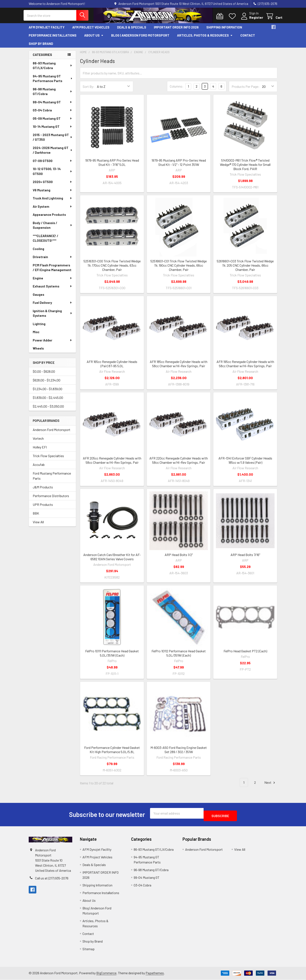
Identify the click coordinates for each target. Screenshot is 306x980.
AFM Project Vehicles (90, 30)
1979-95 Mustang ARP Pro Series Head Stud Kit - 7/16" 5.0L (112, 165)
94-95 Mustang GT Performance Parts (53, 81)
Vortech (38, 442)
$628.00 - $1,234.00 (46, 383)
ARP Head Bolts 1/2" (179, 558)
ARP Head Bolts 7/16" (245, 558)
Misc (36, 335)
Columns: (176, 89)
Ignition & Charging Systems (52, 316)
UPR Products (43, 508)
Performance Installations (52, 38)
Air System (52, 210)
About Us (93, 38)
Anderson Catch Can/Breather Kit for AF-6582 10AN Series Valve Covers (112, 560)
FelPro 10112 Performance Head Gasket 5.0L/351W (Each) (179, 656)
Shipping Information (224, 30)
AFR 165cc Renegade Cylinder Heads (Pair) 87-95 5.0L (112, 367)
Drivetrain (52, 260)
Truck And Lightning (52, 201)
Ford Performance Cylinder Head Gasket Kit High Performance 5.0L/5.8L (112, 753)
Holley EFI (40, 450)
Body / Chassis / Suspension (52, 228)
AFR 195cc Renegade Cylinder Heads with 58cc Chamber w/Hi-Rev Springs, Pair (245, 367)
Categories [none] (42, 58)
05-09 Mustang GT (52, 122)
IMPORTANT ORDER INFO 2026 (176, 30)
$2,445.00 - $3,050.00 (48, 409)
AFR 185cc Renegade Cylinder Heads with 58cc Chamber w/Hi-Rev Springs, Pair (178, 367)
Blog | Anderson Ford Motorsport (140, 38)
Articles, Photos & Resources (205, 38)
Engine (52, 281)
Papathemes (155, 973)
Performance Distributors (51, 499)
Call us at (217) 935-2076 (51, 879)
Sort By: (88, 90)
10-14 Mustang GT (52, 130)
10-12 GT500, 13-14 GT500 (52, 174)
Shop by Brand (41, 47)
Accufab (39, 468)
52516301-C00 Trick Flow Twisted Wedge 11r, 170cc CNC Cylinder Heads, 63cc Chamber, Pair (112, 268)
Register (251, 20)
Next (270, 786)
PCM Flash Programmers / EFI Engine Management (52, 270)
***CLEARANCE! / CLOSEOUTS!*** (45, 241)
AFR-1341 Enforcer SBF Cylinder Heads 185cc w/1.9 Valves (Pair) (245, 463)
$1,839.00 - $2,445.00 (48, 401)
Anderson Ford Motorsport (51, 433)
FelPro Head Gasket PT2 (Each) (245, 654)
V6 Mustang (52, 193)
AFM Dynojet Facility (47, 30)
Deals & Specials (131, 30)
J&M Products (43, 490)
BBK (36, 516)
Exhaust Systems (52, 289)
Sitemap (88, 949)
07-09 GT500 (52, 164)
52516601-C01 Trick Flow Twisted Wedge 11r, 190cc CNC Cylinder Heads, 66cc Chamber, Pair (178, 268)
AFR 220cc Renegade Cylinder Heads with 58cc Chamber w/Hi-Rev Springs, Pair (178, 463)
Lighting (39, 327)
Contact (247, 38)
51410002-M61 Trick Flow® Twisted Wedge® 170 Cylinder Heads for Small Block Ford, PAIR (245, 167)
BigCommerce (106, 973)
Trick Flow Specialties (48, 459)
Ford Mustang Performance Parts (52, 479)
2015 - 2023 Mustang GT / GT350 (53, 140)
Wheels (38, 351)
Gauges (38, 298)
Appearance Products (49, 218)
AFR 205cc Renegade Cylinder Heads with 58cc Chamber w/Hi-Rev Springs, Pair (112, 463)
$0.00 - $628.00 (44, 375)
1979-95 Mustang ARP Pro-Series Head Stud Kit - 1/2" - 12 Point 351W (179, 165)
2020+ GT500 (52, 185)
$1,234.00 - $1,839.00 (47, 392)
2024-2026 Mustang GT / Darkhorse (53, 153)
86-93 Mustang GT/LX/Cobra (52, 68)
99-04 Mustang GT (52, 105)
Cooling (38, 252)
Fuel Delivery (52, 306)
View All (38, 525)
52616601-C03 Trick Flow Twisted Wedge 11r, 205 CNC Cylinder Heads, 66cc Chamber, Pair (245, 268)
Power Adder (52, 343)
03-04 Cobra (52, 113)
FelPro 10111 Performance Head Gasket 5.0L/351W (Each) (112, 656)
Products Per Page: (245, 90)
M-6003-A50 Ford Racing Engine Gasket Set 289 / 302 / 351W (178, 753)
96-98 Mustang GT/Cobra (52, 94)
